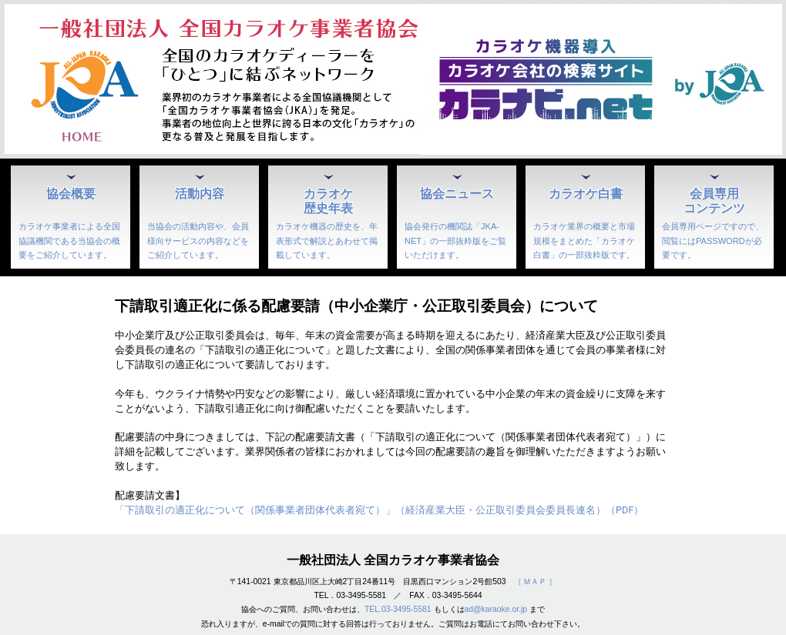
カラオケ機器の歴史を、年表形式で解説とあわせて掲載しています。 (327, 240)
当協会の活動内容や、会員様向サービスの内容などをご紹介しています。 (198, 240)
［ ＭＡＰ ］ (535, 581)
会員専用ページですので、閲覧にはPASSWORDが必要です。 (713, 240)
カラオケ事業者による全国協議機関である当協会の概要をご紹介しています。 (69, 240)
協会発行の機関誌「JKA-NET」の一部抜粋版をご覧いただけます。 (455, 240)
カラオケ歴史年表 (328, 200)
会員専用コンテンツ (714, 200)
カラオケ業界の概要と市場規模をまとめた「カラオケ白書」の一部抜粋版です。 (584, 240)
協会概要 (71, 193)
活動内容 (199, 193)
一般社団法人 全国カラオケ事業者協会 (393, 559)
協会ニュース (457, 193)
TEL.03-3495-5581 (398, 609)
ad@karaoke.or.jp (496, 609)
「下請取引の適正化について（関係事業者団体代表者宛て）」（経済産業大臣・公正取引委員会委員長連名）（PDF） (379, 510)
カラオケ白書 (586, 193)
